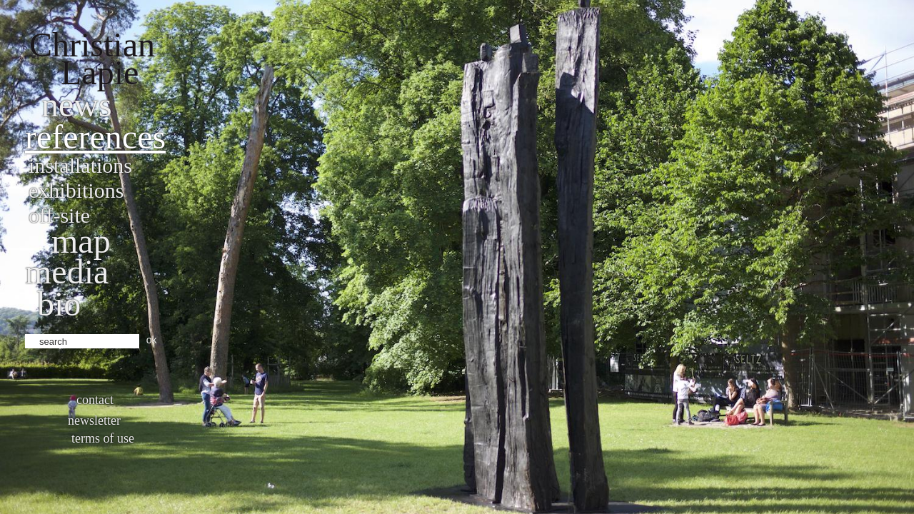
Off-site (59, 215)
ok (151, 340)
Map (81, 241)
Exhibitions (76, 190)
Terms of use (102, 438)
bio (59, 304)
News (76, 105)
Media (67, 272)
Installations (80, 165)
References (95, 137)
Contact (95, 400)
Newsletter (94, 420)
